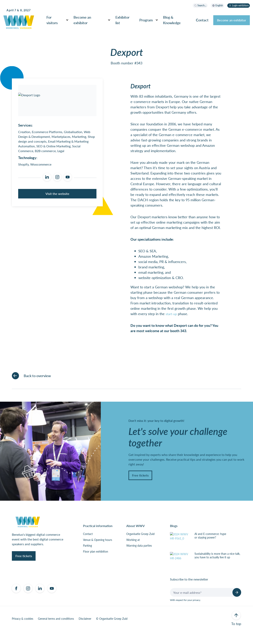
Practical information (97, 525)
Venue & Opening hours (97, 540)
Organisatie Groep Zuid (140, 534)
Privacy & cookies (22, 619)
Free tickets (140, 475)
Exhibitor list (122, 20)
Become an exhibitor (82, 20)
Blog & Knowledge (172, 20)
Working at (133, 540)
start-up (171, 314)
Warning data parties (139, 545)
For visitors (52, 20)
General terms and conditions (56, 619)
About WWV (135, 525)
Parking (87, 545)
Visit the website (57, 193)
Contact (202, 19)
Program (146, 19)
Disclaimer (85, 619)
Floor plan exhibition (95, 551)
